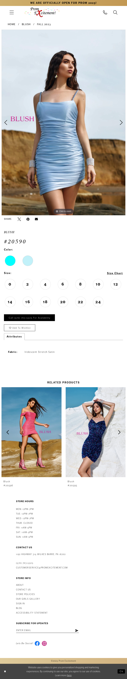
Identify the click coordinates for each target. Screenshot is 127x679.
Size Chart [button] (115, 273)
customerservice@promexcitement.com (42, 567)
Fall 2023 (44, 24)
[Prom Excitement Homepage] (42, 12)
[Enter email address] (47, 630)
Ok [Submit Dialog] (121, 671)
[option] (63, 122)
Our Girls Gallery (28, 599)
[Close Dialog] (5, 671)
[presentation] (31, 432)
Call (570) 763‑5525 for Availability (29, 318)
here (69, 675)
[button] (11, 12)
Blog (19, 608)
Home (12, 24)
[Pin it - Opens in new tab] (27, 219)
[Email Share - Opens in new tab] (36, 219)
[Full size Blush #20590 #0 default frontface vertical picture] (63, 122)
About (20, 585)
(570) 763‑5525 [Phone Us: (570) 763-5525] (24, 563)
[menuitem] (11, 12)
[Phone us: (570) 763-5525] (105, 12)
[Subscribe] (77, 630)
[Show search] (115, 12)
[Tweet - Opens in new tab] (19, 219)
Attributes (14, 336)
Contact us (23, 589)
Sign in (20, 603)
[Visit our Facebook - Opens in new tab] (37, 643)
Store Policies (25, 594)
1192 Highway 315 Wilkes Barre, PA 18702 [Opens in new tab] (41, 554)
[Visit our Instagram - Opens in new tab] (44, 643)
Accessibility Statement (32, 613)
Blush (26, 24)
